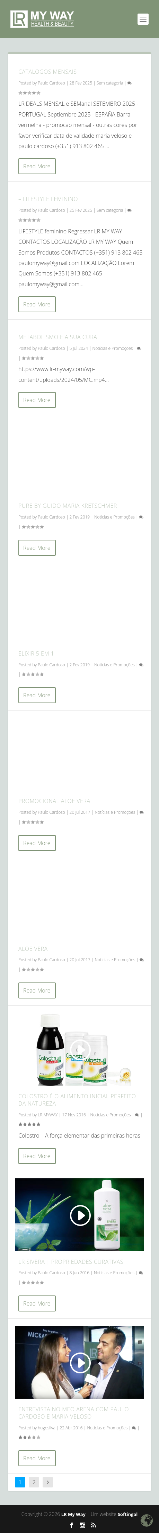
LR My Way (73, 1514)
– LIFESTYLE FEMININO (48, 199)
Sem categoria (110, 83)
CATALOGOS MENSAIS (47, 71)
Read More (37, 166)
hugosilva (46, 1428)
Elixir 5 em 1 (36, 653)
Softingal (128, 1514)
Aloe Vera (33, 949)
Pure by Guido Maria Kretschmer (67, 505)
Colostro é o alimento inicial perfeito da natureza (77, 1099)
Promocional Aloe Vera (54, 801)
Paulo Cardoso (51, 83)
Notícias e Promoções (112, 348)
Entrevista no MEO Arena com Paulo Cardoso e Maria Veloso (73, 1412)
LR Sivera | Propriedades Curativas (70, 1262)
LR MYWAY (48, 1115)
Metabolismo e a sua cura (57, 337)
